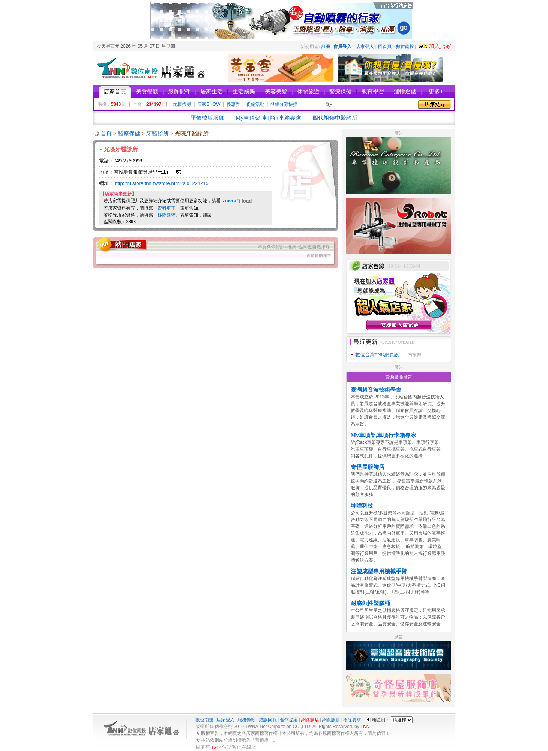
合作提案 (289, 719)
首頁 (106, 134)
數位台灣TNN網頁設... (379, 354)
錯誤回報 (268, 719)
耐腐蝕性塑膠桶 (370, 603)
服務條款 (246, 719)
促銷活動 (255, 104)
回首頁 (385, 46)
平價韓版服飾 (207, 118)
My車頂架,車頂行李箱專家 (268, 118)
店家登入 (365, 46)
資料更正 (167, 208)
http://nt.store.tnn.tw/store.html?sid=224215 (162, 183)
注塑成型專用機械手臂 (379, 571)
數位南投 (405, 46)
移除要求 (167, 215)
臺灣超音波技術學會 (376, 390)
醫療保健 (130, 134)
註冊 (325, 46)
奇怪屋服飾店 (367, 467)
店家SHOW (208, 104)
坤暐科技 (362, 506)
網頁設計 (331, 719)
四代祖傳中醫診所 (334, 118)
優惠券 (233, 104)
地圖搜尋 (182, 104)
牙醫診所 (158, 134)
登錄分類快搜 (283, 104)
